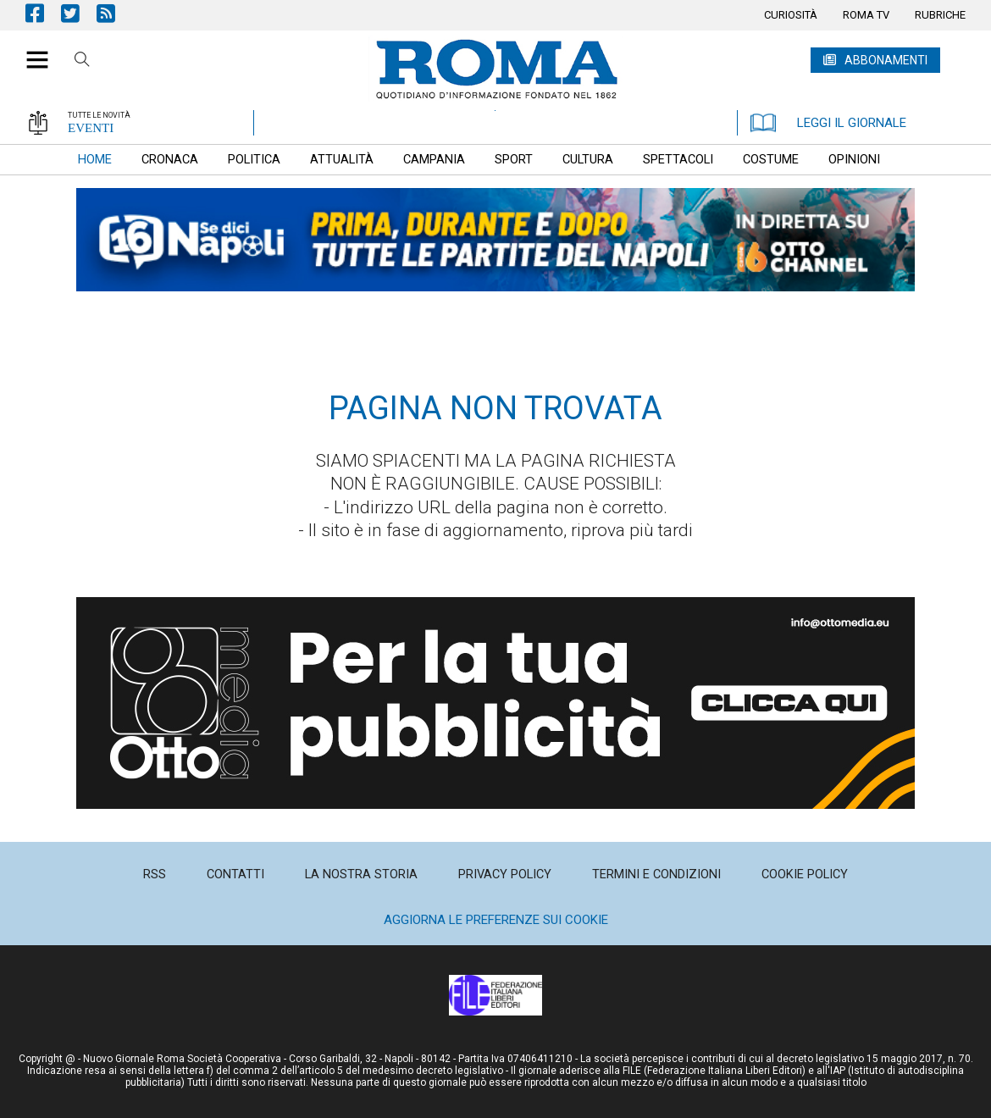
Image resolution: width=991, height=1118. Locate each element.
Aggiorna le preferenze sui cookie (496, 919)
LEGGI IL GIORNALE (828, 123)
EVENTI (90, 128)
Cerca (82, 62)
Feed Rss (114, 13)
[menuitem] (790, 15)
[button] (31, 50)
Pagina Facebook (43, 13)
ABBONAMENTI (885, 60)
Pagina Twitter (79, 13)
